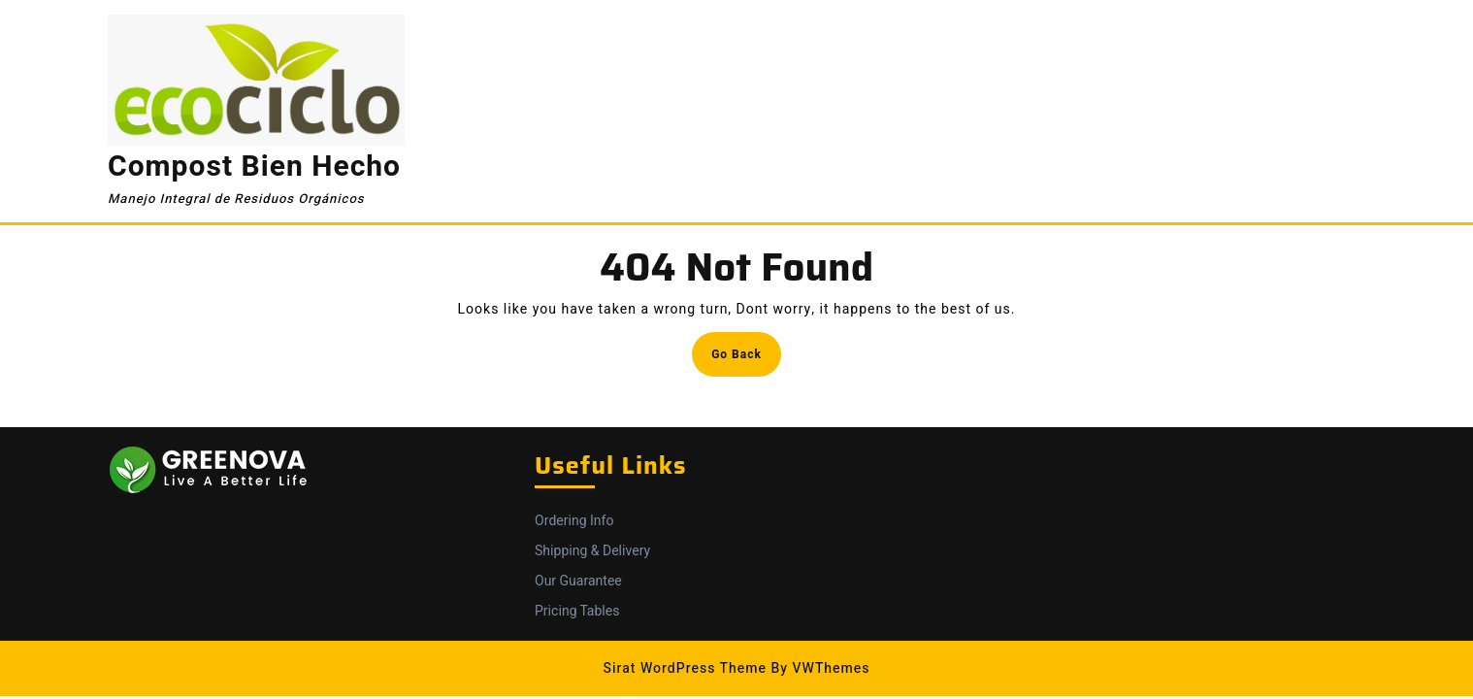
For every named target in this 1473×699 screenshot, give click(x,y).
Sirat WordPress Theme (685, 668)
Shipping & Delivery (592, 551)
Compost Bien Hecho (254, 167)
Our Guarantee (578, 581)
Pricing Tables (577, 611)
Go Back (746, 360)
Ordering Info (574, 521)
